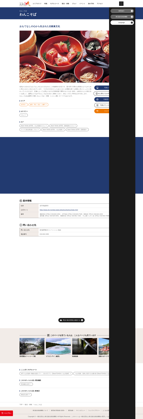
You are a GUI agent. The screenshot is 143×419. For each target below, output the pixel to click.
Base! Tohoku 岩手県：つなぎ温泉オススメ (34, 126)
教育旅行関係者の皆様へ (58, 410)
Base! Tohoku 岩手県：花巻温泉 (77, 129)
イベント (82, 3)
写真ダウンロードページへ (107, 105)
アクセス (100, 3)
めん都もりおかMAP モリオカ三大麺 (109, 94)
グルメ (74, 3)
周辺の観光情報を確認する (71, 320)
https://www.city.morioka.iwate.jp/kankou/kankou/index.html (59, 210)
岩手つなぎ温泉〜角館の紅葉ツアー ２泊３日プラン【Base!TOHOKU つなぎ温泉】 (46, 373)
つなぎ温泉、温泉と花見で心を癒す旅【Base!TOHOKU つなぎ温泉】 (95, 373)
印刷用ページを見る (107, 99)
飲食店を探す (25, 394)
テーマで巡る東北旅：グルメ (30, 129)
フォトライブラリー (94, 410)
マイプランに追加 (106, 111)
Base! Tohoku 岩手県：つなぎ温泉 (53, 129)
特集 (45, 3)
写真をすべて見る (106, 88)
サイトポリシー (80, 410)
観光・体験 (65, 3)
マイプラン (6, 413)
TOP (21, 404)
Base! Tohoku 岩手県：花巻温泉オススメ (63, 126)
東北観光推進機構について (40, 410)
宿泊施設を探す (26, 384)
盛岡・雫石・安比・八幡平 (38, 104)
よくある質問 (106, 410)
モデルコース (54, 3)
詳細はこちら (24, 339)
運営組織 (70, 410)
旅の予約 (91, 3)
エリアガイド (37, 3)
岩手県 (23, 104)
